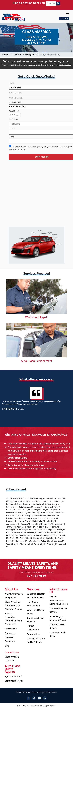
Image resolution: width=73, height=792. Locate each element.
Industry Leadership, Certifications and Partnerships (13, 618)
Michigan (29, 54)
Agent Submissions (14, 676)
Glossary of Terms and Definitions (36, 640)
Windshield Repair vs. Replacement (36, 596)
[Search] (58, 3)
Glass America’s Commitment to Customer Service (13, 605)
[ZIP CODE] (51, 3)
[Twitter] (34, 698)
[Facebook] (28, 698)
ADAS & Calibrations (33, 628)
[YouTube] (39, 698)
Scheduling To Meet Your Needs (57, 618)
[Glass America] (13, 17)
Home (5, 54)
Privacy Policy (37, 692)
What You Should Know (57, 634)
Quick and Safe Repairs (56, 626)
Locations (16, 54)
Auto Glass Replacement (36, 361)
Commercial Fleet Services (35, 620)
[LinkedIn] (45, 698)
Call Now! (64, 18)
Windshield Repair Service (36, 612)
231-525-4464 (36, 42)
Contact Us (10, 633)
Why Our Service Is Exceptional (14, 596)
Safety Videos (33, 634)
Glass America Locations (12, 659)
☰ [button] (67, 15)
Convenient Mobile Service (58, 610)
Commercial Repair (14, 681)
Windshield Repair (36, 317)
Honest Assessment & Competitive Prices (58, 600)
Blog (7, 645)
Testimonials (11, 628)
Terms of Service (50, 692)
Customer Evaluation (10, 639)
